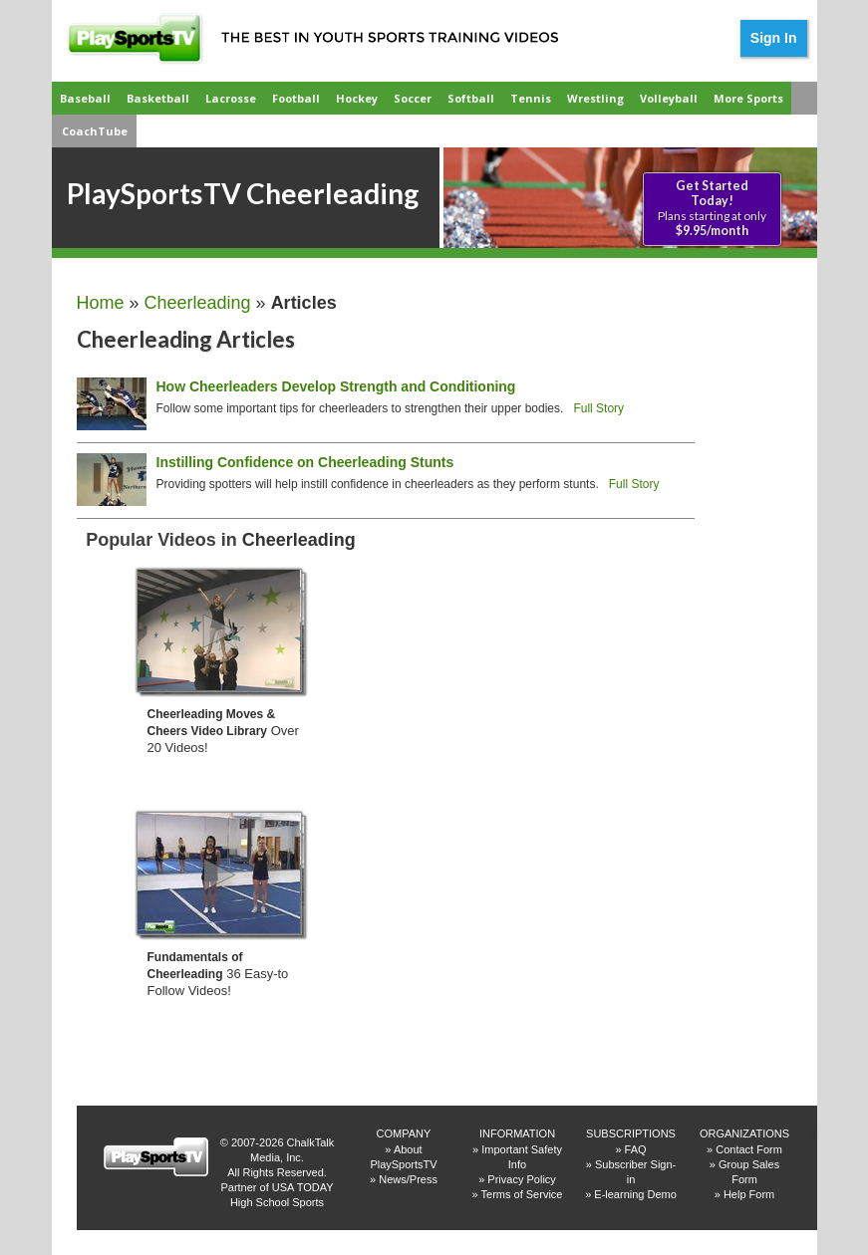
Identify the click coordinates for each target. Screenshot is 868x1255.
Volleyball (669, 98)
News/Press (408, 1179)
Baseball (85, 98)
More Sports (748, 98)
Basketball (158, 98)
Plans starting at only (712, 208)
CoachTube (95, 131)
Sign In (773, 38)
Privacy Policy (521, 1179)
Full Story (598, 408)
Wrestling (595, 98)
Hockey (357, 98)
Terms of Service (522, 1194)
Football (296, 98)
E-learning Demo (635, 1194)
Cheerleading (198, 303)
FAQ (636, 1149)
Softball (470, 98)
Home (101, 303)
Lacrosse (230, 98)
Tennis (530, 98)
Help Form (748, 1194)
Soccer (413, 98)
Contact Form (749, 1149)
